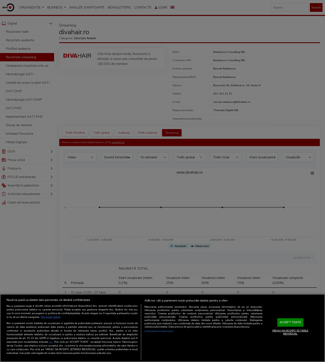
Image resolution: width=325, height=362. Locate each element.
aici (51, 342)
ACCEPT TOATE (290, 322)
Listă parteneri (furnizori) (158, 331)
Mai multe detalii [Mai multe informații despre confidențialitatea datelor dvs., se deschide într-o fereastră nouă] (51, 317)
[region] (162, 328)
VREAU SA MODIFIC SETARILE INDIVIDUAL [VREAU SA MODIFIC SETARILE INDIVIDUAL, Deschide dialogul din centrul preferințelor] (290, 332)
